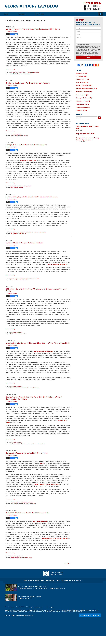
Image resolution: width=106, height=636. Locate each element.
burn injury (12, 443)
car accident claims (14, 73)
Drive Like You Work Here (28, 160)
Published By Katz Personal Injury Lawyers (92, 6)
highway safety (13, 233)
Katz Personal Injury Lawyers (26, 615)
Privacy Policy (42, 579)
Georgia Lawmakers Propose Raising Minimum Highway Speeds (86, 133)
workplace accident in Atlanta (43, 351)
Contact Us (89, 14)
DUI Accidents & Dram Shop (85, 87)
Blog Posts (76, 579)
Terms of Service (47, 607)
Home (14, 14)
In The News (21, 232)
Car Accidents (14, 72)
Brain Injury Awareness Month (84, 128)
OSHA (11, 333)
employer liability (14, 135)
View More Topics (80, 107)
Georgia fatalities (14, 279)
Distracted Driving (82, 99)
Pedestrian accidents (83, 90)
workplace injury (35, 387)
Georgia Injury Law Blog (31, 6)
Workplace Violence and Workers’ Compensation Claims (27, 513)
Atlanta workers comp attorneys (58, 264)
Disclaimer (51, 579)
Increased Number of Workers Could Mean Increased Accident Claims (33, 29)
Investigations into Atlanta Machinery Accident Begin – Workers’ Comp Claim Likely (38, 343)
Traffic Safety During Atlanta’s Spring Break (88, 123)
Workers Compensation (33, 72)
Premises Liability (15, 502)
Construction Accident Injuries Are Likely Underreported (27, 453)
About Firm (63, 14)
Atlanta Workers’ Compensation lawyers (47, 484)
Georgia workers (24, 279)
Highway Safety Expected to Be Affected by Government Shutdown (31, 197)
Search (99, 115)
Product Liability (81, 101)
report (41, 463)
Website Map (67, 579)
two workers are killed (40, 521)
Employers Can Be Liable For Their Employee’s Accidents (28, 83)
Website (34, 579)
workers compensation (26, 73)
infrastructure (22, 233)
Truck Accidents (81, 93)
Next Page (66, 563)
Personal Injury (21, 72)
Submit (88, 57)
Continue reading (10, 69)
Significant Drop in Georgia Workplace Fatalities (24, 243)
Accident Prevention (83, 84)
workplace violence (27, 557)
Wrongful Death (35, 278)
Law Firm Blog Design (93, 615)
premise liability (24, 135)
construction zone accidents (16, 187)
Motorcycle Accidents (83, 96)
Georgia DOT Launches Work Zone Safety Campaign (26, 145)
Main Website (38, 14)
